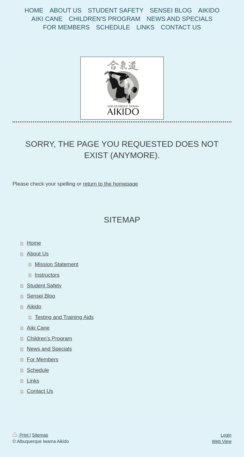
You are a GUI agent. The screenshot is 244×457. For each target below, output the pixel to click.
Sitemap (40, 435)
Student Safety (44, 286)
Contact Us (40, 391)
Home (34, 243)
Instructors (47, 275)
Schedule (38, 370)
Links (33, 381)
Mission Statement (56, 264)
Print (21, 435)
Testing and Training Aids (64, 317)
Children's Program (49, 338)
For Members (42, 359)
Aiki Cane (38, 328)
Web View (221, 441)
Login (226, 435)
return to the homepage (110, 184)
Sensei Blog (41, 296)
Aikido (34, 307)
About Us (38, 254)
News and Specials (49, 349)
